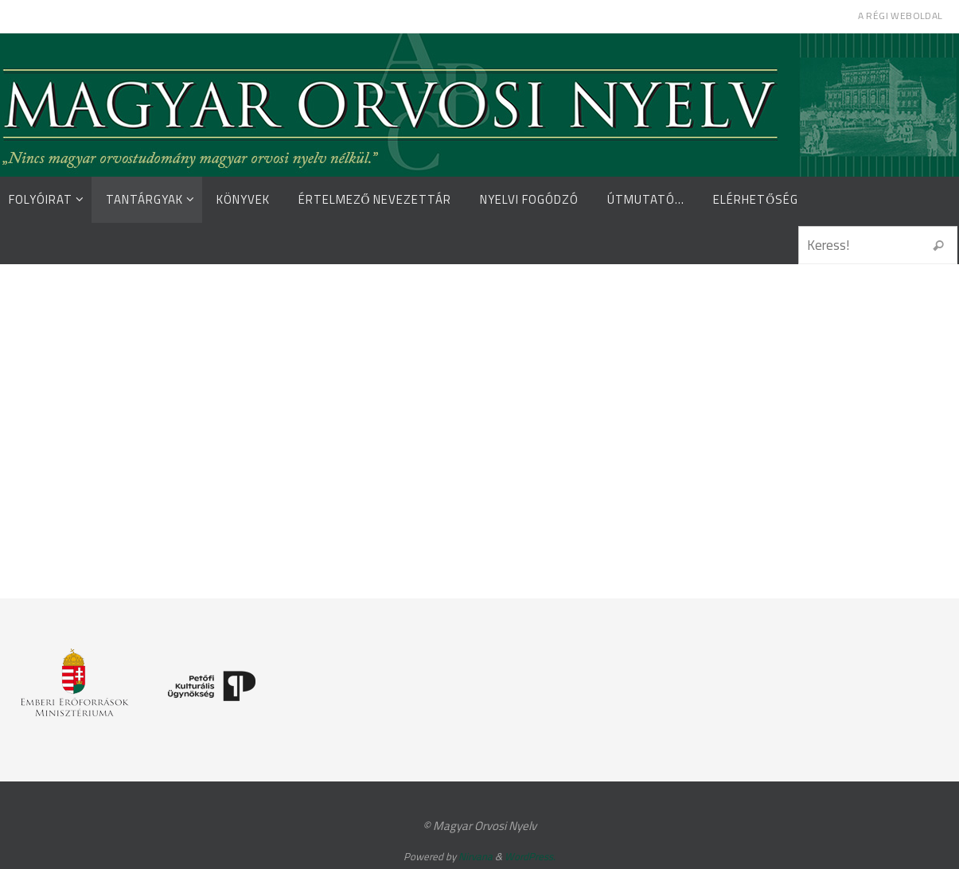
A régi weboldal (900, 15)
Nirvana (475, 856)
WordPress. (530, 856)
